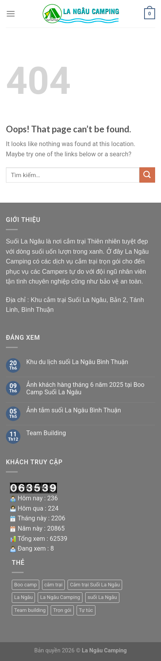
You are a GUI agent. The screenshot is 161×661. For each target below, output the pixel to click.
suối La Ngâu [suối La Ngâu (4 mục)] (102, 597)
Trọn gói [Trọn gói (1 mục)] (62, 610)
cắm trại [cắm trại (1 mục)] (53, 585)
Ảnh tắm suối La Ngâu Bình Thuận (73, 410)
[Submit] (147, 175)
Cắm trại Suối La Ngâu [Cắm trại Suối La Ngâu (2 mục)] (95, 585)
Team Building (46, 433)
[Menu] (10, 13)
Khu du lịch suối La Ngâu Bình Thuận (77, 362)
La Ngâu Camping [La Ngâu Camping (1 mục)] (60, 597)
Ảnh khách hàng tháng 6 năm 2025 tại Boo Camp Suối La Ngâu (85, 388)
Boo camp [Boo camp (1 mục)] (25, 585)
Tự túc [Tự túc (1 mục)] (86, 610)
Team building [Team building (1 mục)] (30, 610)
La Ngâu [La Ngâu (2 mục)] (23, 597)
